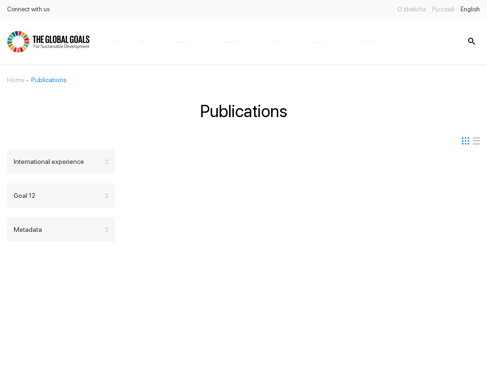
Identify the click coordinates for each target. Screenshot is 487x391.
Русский (443, 9)
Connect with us (28, 9)
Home (114, 41)
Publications (182, 41)
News (143, 41)
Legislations (232, 41)
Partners (275, 41)
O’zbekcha (411, 9)
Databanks (317, 41)
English (470, 9)
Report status (367, 41)
